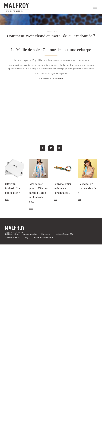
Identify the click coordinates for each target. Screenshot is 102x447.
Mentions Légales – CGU (64, 234)
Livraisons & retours (12, 238)
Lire (7, 199)
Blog (26, 238)
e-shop (59, 79)
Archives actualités (30, 234)
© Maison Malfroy (12, 234)
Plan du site (45, 234)
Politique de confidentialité (43, 238)
